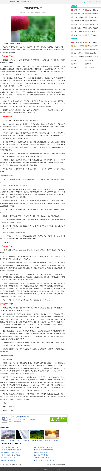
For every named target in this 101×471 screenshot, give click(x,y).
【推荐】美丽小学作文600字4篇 (43, 450)
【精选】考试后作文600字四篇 (10, 455)
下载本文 (43, 12)
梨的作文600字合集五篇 (41, 455)
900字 (75, 64)
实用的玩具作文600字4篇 (41, 457)
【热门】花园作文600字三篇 (9, 447)
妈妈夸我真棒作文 (92, 13)
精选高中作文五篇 (92, 56)
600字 (29, 2)
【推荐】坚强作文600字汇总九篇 (11, 450)
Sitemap (63, 469)
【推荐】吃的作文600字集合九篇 (44, 460)
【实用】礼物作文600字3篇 (13, 465)
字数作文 (23, 2)
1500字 (75, 67)
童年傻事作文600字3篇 (8, 460)
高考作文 (76, 60)
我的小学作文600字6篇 (59, 465)
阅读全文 (37, 12)
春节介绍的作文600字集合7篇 (43, 447)
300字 (89, 64)
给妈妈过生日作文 (78, 35)
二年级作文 (90, 67)
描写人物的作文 (92, 31)
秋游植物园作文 (78, 53)
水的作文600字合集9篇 (41, 452)
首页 (18, 2)
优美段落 (90, 60)
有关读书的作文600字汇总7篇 (10, 452)
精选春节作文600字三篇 (8, 457)
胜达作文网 (46, 469)
